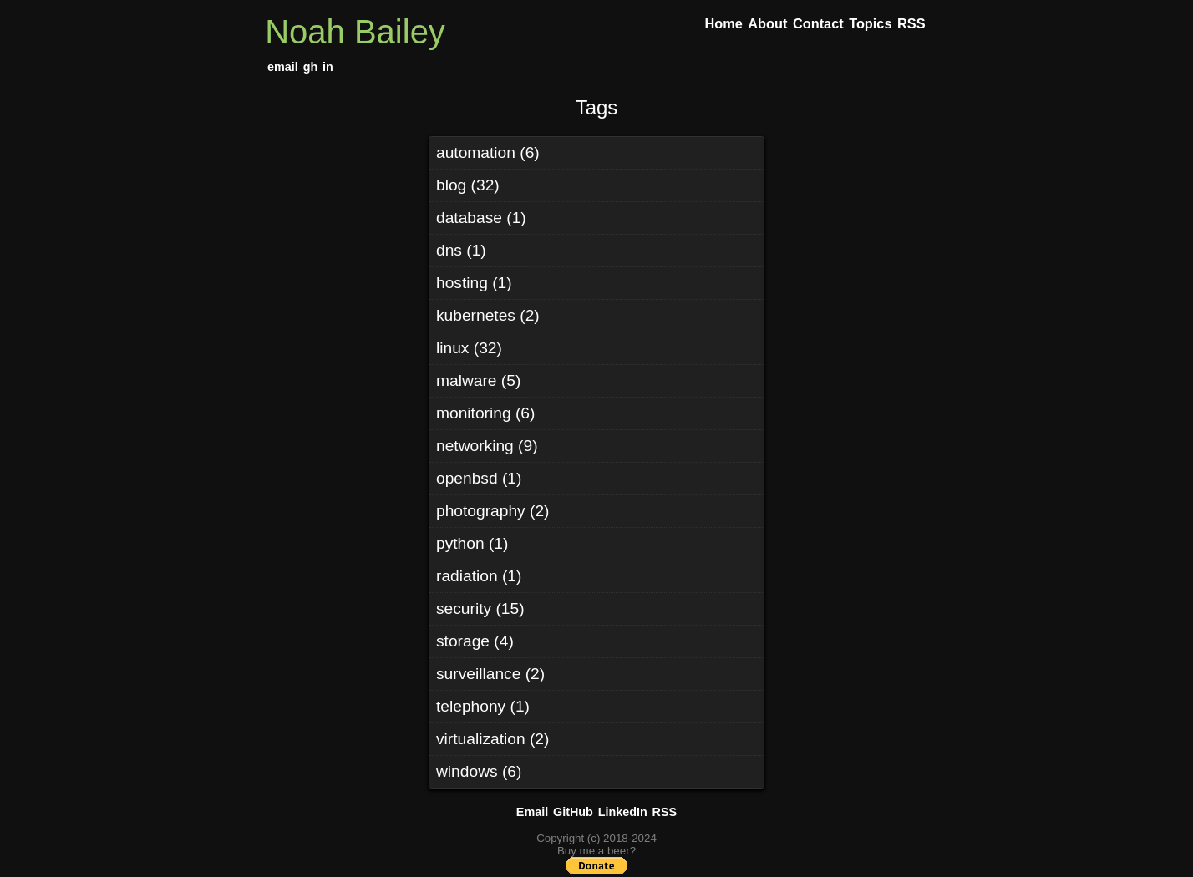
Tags (597, 107)
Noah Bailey (355, 31)
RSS (665, 812)
